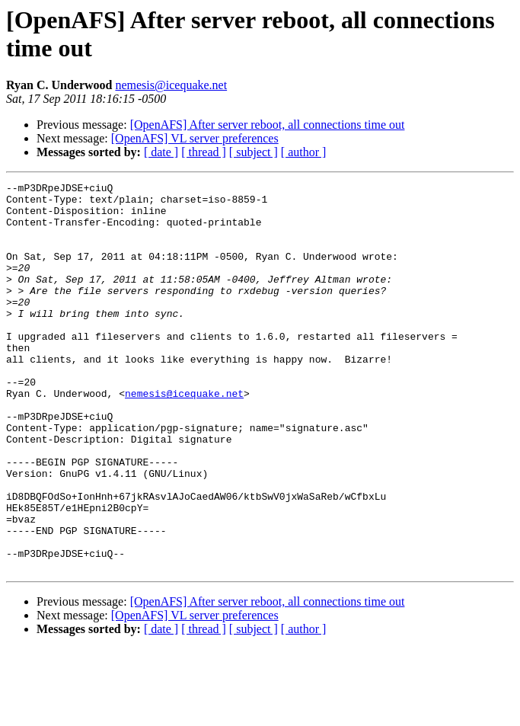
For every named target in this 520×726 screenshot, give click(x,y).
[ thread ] (203, 152)
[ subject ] (253, 152)
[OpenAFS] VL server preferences (195, 138)
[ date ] (161, 152)
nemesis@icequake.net (171, 84)
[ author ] (304, 152)
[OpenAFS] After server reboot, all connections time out (267, 124)
